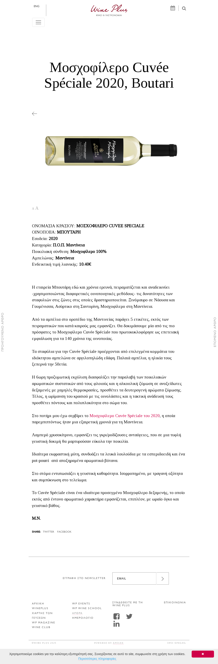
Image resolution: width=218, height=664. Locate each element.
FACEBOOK (64, 532)
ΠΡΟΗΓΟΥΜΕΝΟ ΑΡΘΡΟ (2, 332)
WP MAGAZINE (43, 623)
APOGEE (118, 643)
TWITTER (48, 532)
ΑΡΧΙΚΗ (38, 604)
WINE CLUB (41, 627)
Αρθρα (77, 613)
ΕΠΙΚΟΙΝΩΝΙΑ (175, 603)
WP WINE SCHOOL (87, 608)
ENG (36, 6)
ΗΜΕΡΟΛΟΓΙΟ (83, 618)
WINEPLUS (40, 608)
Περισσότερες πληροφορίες (97, 658)
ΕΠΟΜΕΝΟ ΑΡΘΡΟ (215, 332)
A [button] (33, 208)
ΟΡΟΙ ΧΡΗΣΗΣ (176, 643)
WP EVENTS (81, 604)
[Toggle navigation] (38, 22)
